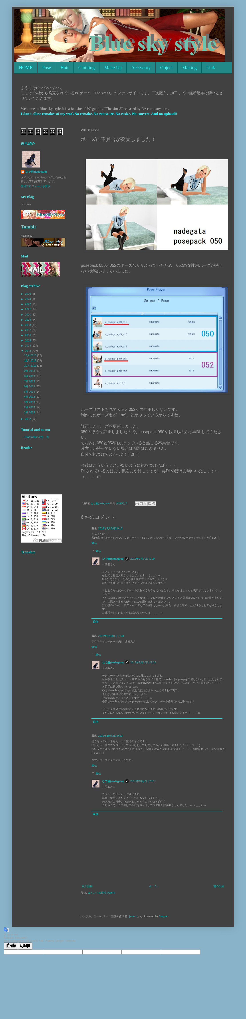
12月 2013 (30, 355)
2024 (28, 299)
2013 (28, 351)
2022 (28, 304)
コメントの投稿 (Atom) (101, 892)
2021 (28, 309)
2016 (28, 335)
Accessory (141, 67)
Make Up (113, 67)
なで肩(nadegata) (113, 558)
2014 (28, 345)
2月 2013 (30, 407)
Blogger (163, 916)
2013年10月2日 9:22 (110, 735)
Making (189, 67)
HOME (26, 67)
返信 (94, 543)
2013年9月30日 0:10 (110, 528)
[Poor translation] (25, 946)
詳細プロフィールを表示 (35, 186)
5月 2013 (30, 391)
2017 (28, 330)
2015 (28, 340)
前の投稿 (218, 886)
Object (166, 67)
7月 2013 (30, 381)
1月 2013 (30, 412)
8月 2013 (30, 376)
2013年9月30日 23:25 (143, 662)
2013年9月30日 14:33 (111, 635)
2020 (28, 314)
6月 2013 (30, 386)
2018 (28, 325)
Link (210, 67)
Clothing (86, 67)
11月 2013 (30, 360)
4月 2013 (30, 396)
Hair (65, 67)
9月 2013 (30, 370)
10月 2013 (30, 365)
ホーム (153, 886)
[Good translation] (11, 946)
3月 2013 (30, 402)
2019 (28, 319)
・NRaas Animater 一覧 (35, 437)
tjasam (132, 916)
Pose (46, 67)
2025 (28, 293)
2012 (28, 419)
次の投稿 (87, 886)
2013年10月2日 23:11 (143, 781)
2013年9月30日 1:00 (142, 558)
